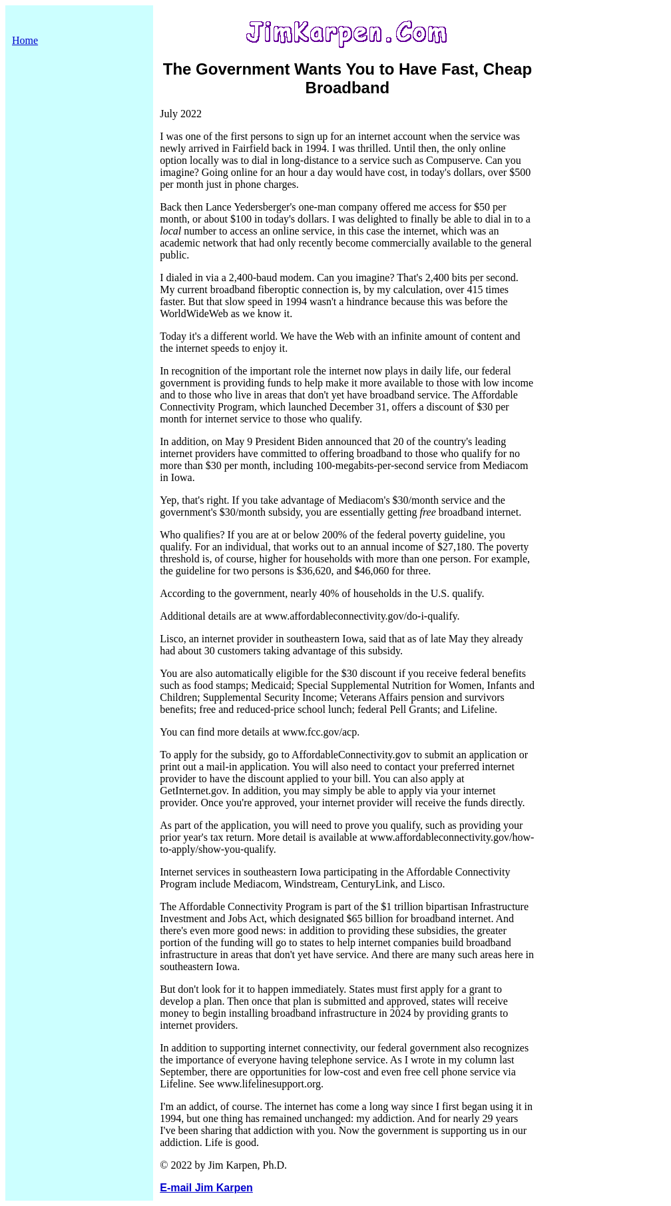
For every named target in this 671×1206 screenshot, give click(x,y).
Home (25, 40)
